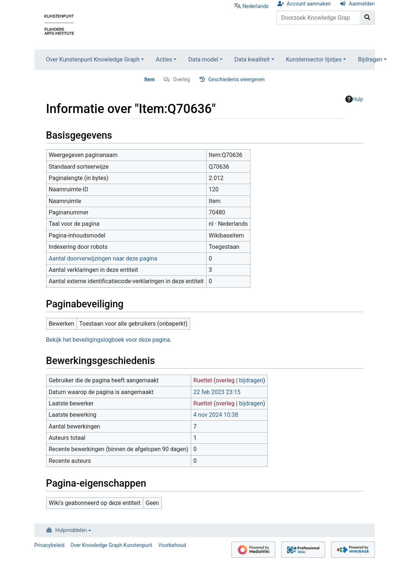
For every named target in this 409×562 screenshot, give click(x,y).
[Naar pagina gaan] (367, 18)
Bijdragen (370, 59)
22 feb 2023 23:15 (217, 392)
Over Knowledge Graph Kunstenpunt (111, 545)
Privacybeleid (49, 545)
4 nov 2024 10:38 (215, 414)
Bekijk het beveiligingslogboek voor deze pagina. (109, 339)
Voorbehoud (172, 545)
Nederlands (255, 6)
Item (149, 79)
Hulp (354, 99)
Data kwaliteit (252, 59)
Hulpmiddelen (71, 530)
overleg (225, 380)
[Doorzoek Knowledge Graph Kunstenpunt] (318, 18)
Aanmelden (362, 4)
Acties (164, 59)
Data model (203, 59)
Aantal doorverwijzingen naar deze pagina (103, 258)
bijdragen (251, 380)
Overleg (181, 79)
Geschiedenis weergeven (236, 79)
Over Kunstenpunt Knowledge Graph (93, 59)
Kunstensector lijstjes (314, 59)
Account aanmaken (309, 4)
